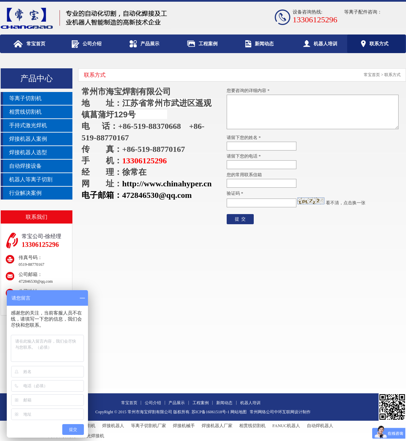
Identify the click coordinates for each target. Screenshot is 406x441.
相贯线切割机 (252, 425)
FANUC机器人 (286, 425)
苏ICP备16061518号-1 (210, 412)
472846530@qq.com (36, 281)
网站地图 (238, 412)
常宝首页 (372, 74)
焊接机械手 (184, 425)
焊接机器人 (113, 425)
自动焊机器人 (320, 425)
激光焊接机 (93, 435)
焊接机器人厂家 (217, 425)
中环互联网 (284, 412)
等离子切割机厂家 (148, 425)
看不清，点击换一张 (345, 202)
